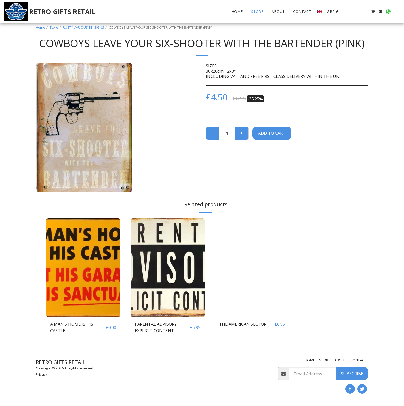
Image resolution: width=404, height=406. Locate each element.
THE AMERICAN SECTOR (242, 324)
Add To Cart (271, 133)
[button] (349, 11)
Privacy (41, 374)
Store (54, 27)
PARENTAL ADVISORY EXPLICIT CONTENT (156, 327)
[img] (83, 267)
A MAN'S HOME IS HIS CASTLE (71, 327)
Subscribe (352, 373)
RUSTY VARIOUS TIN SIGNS (83, 27)
